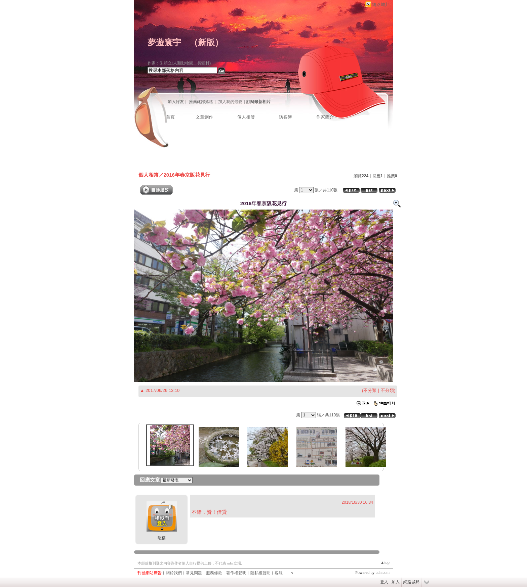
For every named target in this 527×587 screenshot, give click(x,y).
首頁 (170, 117)
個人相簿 (246, 117)
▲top (385, 562)
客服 (279, 573)
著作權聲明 (236, 573)
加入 (396, 582)
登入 (384, 582)
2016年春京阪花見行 (187, 175)
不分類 (369, 390)
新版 (206, 42)
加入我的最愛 (230, 101)
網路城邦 (381, 4)
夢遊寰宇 (164, 42)
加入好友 (176, 101)
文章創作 (204, 117)
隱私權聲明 (260, 573)
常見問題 (194, 573)
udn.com (382, 572)
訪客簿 (285, 117)
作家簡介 (325, 117)
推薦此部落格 (201, 101)
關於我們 (174, 573)
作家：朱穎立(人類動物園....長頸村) (179, 63)
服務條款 (214, 573)
